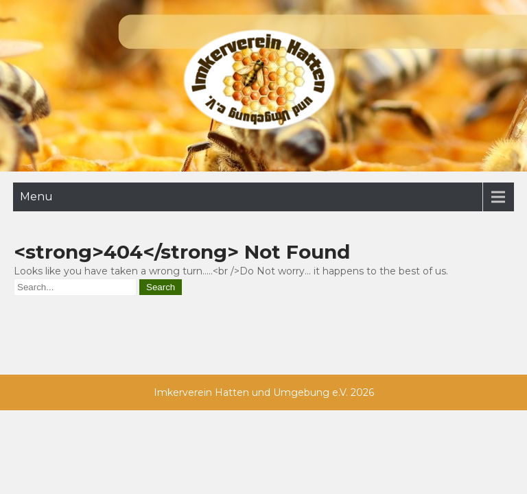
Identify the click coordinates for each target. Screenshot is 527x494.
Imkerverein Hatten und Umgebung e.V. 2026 (264, 392)
